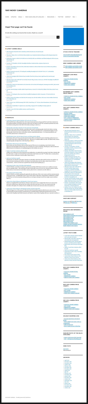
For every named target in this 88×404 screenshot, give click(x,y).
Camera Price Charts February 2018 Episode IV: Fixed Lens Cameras (21, 181)
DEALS (20, 17)
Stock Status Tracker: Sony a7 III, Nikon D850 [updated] (18, 165)
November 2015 (67, 377)
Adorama (67, 202)
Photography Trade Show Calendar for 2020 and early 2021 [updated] (22, 127)
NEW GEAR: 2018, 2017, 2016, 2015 (34, 17)
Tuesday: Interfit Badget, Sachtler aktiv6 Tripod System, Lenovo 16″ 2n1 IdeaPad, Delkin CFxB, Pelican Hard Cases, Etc (73, 180)
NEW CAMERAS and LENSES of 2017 (73, 67)
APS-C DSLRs (67, 82)
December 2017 (67, 367)
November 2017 (67, 369)
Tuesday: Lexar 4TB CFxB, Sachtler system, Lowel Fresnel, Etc (20, 109)
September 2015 (68, 380)
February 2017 (67, 373)
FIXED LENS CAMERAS (69, 84)
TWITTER (60, 17)
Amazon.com (66, 201)
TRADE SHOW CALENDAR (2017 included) (72, 215)
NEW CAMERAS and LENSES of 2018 (73, 66)
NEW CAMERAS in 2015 (68, 220)
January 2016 (67, 376)
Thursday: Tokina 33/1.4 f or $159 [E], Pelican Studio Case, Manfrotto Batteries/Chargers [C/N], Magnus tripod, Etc (31, 55)
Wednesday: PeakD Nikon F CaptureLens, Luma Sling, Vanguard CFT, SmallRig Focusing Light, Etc (28, 105)
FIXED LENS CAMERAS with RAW (71, 293)
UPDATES (13, 17)
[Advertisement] (74, 36)
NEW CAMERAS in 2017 (68, 214)
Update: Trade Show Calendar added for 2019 (16, 151)
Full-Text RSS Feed (68, 324)
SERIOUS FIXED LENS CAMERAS (71, 277)
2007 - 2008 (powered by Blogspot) (72, 339)
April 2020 (66, 360)
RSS (74, 17)
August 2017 (67, 370)
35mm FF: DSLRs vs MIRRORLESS (72, 119)
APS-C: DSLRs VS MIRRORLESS (71, 117)
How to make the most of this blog (72, 326)
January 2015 (67, 383)
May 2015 (66, 382)
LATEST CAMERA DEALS (14, 48)
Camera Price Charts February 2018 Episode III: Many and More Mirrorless (23, 188)
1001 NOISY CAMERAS (16, 10)
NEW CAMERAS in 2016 (68, 217)
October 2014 (67, 387)
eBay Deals (79, 201)
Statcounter (66, 348)
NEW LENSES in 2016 (68, 218)
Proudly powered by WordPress (23, 397)
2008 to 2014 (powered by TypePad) (72, 337)
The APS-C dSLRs (68, 113)
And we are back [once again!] (13, 158)
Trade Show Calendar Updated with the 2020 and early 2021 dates (21, 120)
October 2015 (67, 379)
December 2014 (68, 385)
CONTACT (68, 17)
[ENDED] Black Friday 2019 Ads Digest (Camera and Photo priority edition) (23, 136)
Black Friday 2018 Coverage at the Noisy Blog (16, 143)
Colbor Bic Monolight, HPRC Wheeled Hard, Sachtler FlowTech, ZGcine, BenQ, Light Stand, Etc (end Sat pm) (30, 76)
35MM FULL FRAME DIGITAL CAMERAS (73, 96)
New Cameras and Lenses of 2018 (14, 172)
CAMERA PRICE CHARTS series (70, 222)
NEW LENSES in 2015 (68, 221)
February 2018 (67, 366)
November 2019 (67, 361)
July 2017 (66, 371)
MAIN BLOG (10, 117)
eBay (73, 201)
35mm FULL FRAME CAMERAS (71, 288)
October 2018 (67, 364)
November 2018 (67, 363)
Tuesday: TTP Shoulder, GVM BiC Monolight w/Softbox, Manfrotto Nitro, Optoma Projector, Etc (27, 63)
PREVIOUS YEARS (68, 120)
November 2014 (67, 386)
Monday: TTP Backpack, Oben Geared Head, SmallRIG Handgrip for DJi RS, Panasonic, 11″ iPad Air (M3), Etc (30, 94)
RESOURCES (50, 17)
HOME (7, 17)
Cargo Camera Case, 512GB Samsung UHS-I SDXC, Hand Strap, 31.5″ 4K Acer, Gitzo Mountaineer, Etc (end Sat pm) (31, 102)
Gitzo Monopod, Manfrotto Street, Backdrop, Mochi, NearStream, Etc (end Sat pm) (24, 51)
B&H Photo (74, 202)
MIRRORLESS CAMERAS (69, 83)
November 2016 (67, 374)
